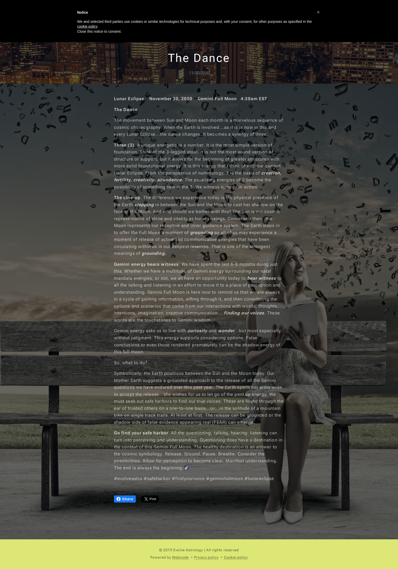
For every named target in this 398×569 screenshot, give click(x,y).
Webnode (180, 557)
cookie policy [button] (87, 26)
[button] (318, 12)
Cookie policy (236, 557)
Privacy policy (206, 557)
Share (125, 499)
